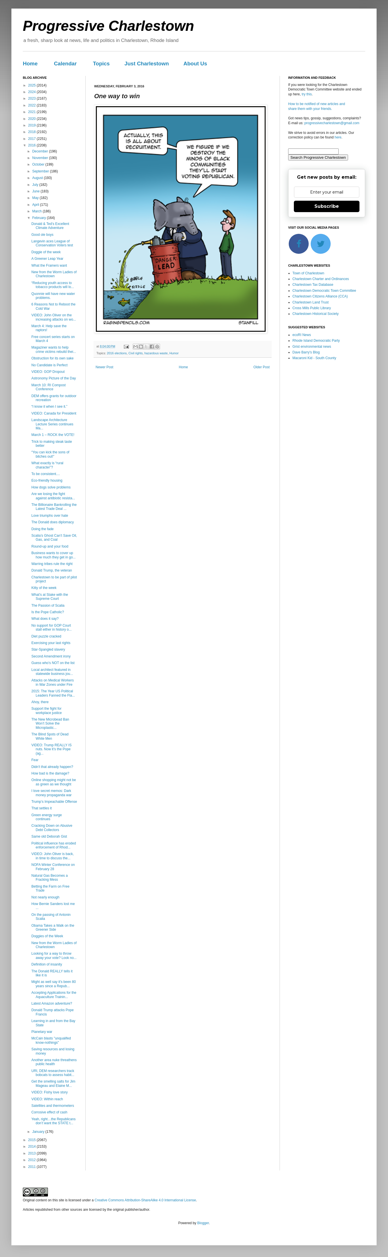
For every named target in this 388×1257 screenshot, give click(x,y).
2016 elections (117, 353)
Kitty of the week (43, 588)
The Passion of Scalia (47, 606)
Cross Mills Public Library (311, 308)
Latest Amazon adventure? (51, 1003)
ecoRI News (301, 335)
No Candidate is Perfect (49, 365)
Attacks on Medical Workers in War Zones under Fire (52, 682)
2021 (32, 112)
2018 (32, 132)
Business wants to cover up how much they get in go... (53, 555)
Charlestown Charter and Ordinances (320, 279)
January (38, 1132)
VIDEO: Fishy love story (49, 1092)
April (36, 205)
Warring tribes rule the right (51, 564)
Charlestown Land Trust (310, 302)
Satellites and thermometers (52, 1106)
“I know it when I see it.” (49, 407)
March (37, 211)
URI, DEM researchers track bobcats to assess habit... (52, 1073)
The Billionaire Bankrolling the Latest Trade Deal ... (54, 507)
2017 (32, 139)
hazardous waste (156, 353)
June (36, 191)
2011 (32, 1167)
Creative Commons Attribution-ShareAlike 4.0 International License (145, 1200)
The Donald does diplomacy (52, 522)
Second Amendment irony (50, 656)
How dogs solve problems (50, 487)
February (39, 218)
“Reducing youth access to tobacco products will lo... (52, 285)
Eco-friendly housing (46, 480)
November (40, 158)
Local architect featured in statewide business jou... (52, 672)
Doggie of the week (46, 252)
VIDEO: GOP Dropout (48, 372)
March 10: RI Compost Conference (48, 387)
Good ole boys (42, 235)
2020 (32, 119)
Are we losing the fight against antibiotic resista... (53, 496)
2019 (32, 125)
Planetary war (41, 1032)
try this (307, 94)
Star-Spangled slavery (48, 649)
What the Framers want (49, 266)
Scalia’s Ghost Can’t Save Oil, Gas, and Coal (54, 538)
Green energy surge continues (46, 817)
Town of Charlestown (308, 273)
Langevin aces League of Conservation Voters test (52, 243)
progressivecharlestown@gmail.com (331, 123)
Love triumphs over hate (49, 516)
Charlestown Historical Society (315, 314)
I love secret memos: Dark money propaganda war (51, 793)
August (38, 178)
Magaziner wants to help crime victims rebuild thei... (53, 349)
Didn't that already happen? (52, 767)
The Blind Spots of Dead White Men (49, 736)
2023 (32, 98)
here (338, 137)
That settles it (41, 808)
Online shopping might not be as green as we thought (53, 782)
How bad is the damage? (50, 773)
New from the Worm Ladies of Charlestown (54, 274)
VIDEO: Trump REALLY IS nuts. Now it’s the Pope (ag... (51, 749)
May (36, 198)
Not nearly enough (45, 897)
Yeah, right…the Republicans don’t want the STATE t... (53, 1121)
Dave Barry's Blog (306, 352)
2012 (32, 1160)
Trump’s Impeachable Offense (54, 802)
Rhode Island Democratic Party (316, 341)
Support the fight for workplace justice (46, 711)
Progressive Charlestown (108, 26)
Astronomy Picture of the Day (53, 378)
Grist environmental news (311, 347)
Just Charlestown (146, 64)
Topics (101, 64)
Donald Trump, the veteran (51, 570)
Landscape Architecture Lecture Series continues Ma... (52, 424)
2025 (32, 85)
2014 (32, 1147)
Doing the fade (42, 529)
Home (30, 64)
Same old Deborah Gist (49, 836)
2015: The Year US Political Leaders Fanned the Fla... (53, 693)
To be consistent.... (45, 474)
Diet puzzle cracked (46, 636)
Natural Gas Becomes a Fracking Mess (49, 878)
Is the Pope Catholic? (47, 612)
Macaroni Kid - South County (314, 358)
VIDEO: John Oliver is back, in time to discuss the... (52, 856)
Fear (35, 760)
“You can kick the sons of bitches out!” (50, 454)
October (38, 164)
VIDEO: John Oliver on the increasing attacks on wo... (53, 317)
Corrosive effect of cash (49, 1112)
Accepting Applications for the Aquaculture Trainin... (53, 995)
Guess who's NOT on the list (52, 663)
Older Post (261, 367)
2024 (32, 92)
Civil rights (135, 353)
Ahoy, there (39, 702)
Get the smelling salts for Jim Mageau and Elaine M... (53, 1083)
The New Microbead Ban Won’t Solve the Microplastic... (50, 723)
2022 (32, 105)
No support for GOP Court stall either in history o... (51, 627)
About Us (195, 64)
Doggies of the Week (47, 936)
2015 (32, 1140)
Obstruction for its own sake (52, 358)
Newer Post (104, 367)
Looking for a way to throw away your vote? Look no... (53, 956)
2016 (32, 145)
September (41, 171)
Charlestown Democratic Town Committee (324, 291)
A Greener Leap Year (47, 259)
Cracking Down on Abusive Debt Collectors (51, 828)
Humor (174, 353)
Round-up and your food (49, 546)
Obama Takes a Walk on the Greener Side (52, 928)
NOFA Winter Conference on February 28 (53, 867)
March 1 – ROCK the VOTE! (52, 435)
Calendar (65, 64)
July (35, 185)
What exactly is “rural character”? (47, 465)
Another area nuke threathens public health (54, 1062)
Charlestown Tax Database (312, 285)
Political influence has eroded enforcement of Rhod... (53, 845)
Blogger (203, 1223)
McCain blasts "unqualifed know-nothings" (51, 1040)
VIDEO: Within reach (47, 1099)
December (40, 151)
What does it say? (44, 619)
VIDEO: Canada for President (53, 413)
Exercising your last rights (50, 643)
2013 (32, 1153)
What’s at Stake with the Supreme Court (49, 597)
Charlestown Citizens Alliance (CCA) (320, 296)
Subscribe (326, 206)
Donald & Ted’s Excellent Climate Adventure (50, 226)
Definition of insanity (46, 964)
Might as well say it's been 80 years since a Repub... (53, 984)
